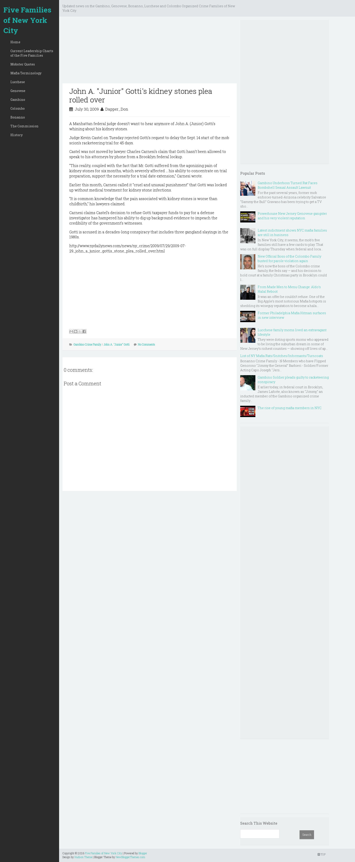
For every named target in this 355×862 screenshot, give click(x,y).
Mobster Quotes (22, 64)
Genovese (17, 91)
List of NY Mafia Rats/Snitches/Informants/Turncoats (281, 356)
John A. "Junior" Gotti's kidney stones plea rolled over (140, 95)
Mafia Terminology (25, 73)
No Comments (146, 344)
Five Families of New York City (27, 20)
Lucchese (17, 82)
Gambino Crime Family (87, 344)
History (16, 135)
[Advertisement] (149, 51)
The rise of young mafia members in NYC (289, 408)
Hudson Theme (83, 857)
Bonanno (17, 117)
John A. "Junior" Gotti (117, 344)
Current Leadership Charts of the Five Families (31, 53)
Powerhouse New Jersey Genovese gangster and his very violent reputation (292, 215)
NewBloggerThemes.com (130, 857)
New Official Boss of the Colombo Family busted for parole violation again (289, 258)
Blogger (143, 853)
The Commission (24, 126)
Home (15, 42)
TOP (322, 854)
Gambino (17, 99)
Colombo (17, 108)
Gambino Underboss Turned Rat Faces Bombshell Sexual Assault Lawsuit (287, 185)
